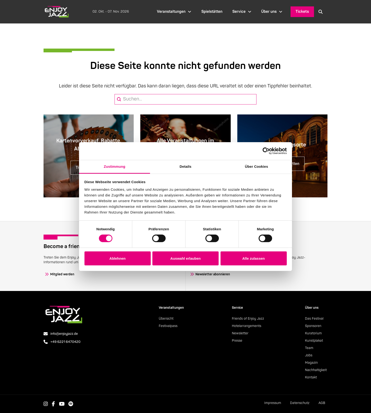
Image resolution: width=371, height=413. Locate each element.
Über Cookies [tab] (256, 166)
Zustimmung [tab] (114, 166)
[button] (321, 12)
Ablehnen (117, 258)
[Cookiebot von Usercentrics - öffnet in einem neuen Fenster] (266, 150)
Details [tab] (185, 166)
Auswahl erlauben (185, 258)
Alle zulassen (253, 258)
